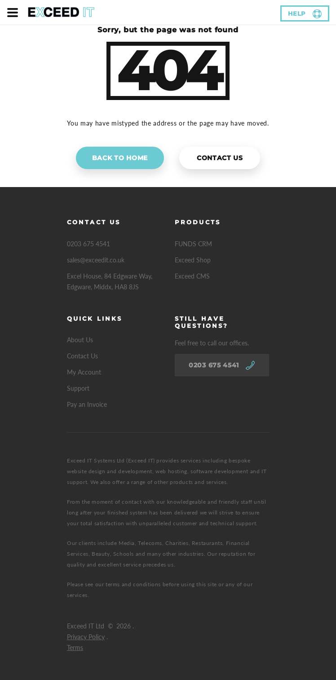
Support (78, 388)
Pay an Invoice (87, 404)
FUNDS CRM (193, 244)
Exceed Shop (193, 260)
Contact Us (220, 158)
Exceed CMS (192, 276)
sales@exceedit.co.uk (95, 260)
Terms (75, 647)
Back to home (120, 158)
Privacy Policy (86, 637)
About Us (80, 340)
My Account (84, 372)
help (297, 13)
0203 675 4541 (88, 244)
